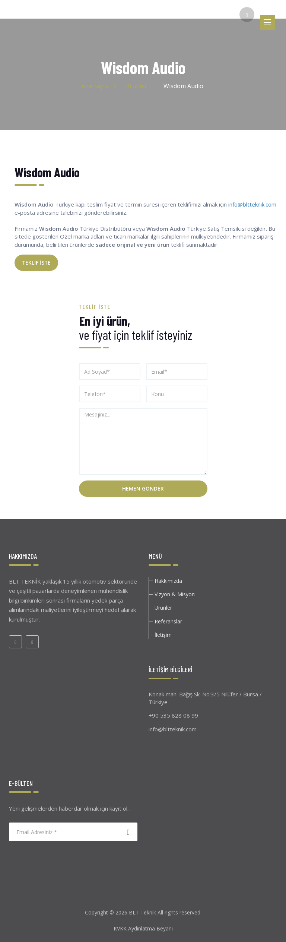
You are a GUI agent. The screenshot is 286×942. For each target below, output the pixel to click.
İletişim (163, 634)
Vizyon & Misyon (175, 594)
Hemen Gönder (143, 488)
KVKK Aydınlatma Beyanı (143, 928)
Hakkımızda (168, 580)
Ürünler (136, 86)
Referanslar (168, 621)
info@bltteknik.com (252, 204)
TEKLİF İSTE (36, 262)
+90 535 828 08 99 (173, 715)
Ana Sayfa (95, 86)
